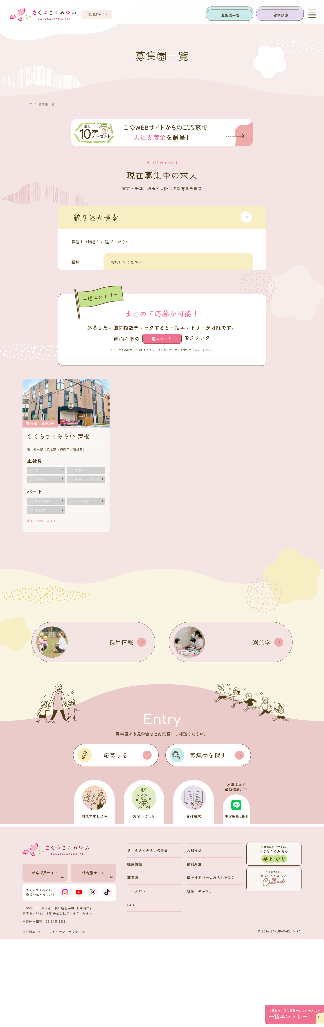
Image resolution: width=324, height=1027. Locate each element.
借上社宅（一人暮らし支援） (211, 965)
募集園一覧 (230, 15)
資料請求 (281, 15)
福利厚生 (194, 951)
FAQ (130, 992)
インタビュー (138, 978)
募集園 (132, 965)
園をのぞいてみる (41, 608)
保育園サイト (97, 962)
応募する (128, 842)
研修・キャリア (200, 978)
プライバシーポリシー (67, 1019)
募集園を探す (217, 842)
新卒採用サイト (48, 962)
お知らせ (194, 938)
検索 (176, 343)
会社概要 (31, 1019)
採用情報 (134, 951)
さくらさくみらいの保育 (147, 938)
